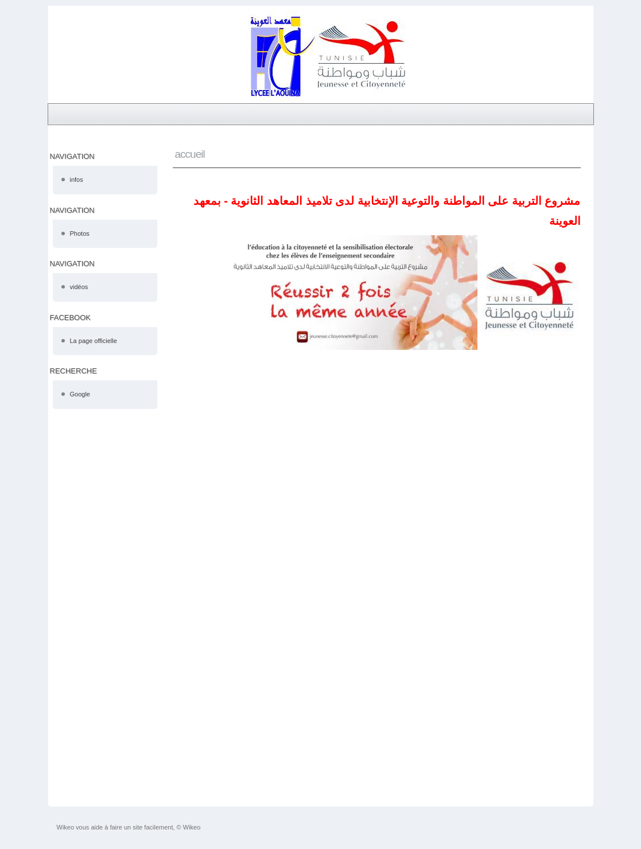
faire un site (126, 827)
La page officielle (93, 340)
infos (76, 179)
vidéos (79, 286)
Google (80, 394)
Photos (80, 233)
